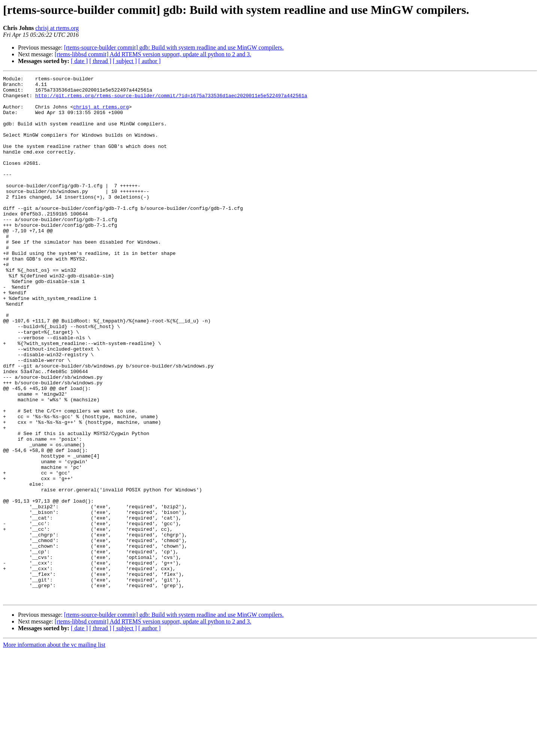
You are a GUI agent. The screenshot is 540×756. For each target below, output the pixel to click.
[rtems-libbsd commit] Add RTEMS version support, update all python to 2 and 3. (153, 54)
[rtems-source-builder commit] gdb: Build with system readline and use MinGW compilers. (174, 47)
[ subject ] (125, 61)
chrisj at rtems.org (57, 28)
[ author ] (149, 61)
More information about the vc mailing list (54, 749)
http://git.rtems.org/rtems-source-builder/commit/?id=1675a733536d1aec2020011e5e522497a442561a (171, 99)
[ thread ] (100, 61)
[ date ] (79, 61)
